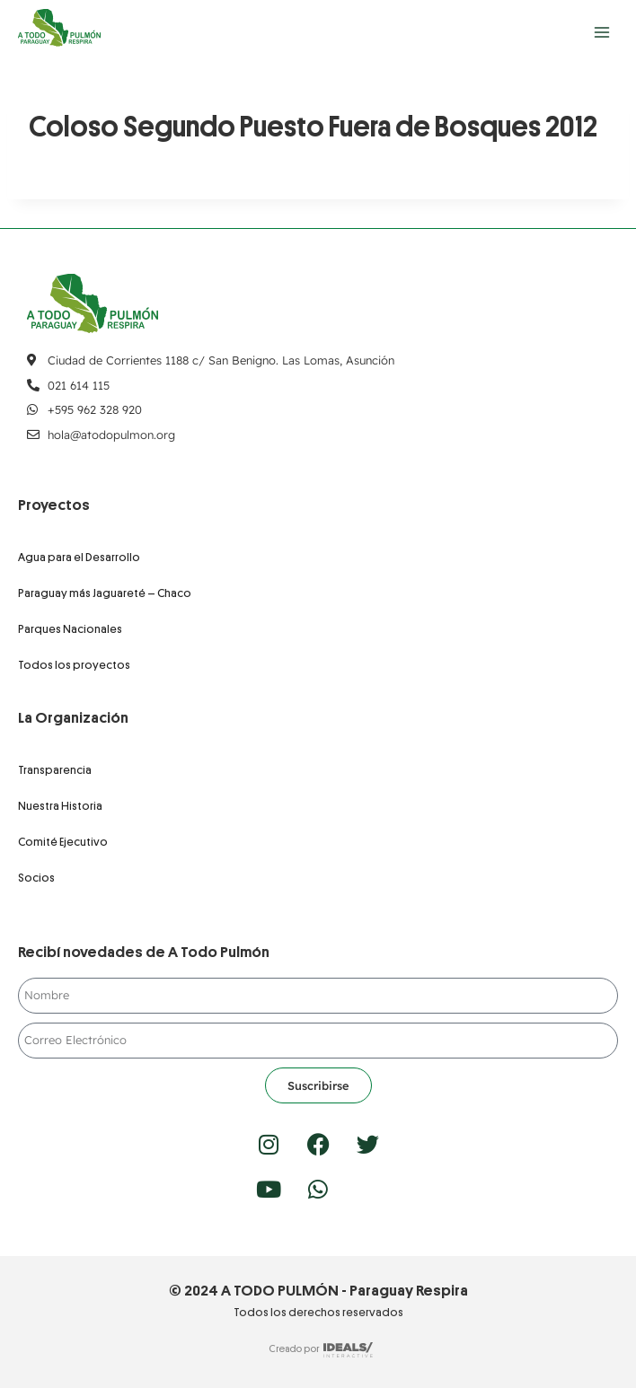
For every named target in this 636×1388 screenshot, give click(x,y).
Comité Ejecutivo (63, 842)
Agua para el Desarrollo (79, 557)
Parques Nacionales (70, 629)
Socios (36, 877)
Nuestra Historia (60, 806)
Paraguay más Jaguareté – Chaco (104, 593)
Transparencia (55, 770)
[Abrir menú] (601, 32)
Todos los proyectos (74, 665)
